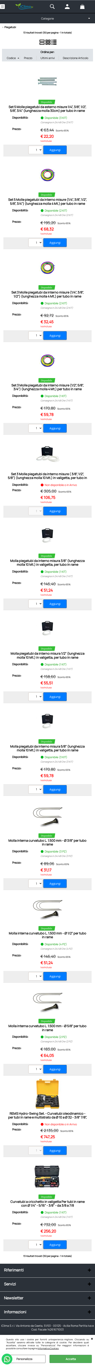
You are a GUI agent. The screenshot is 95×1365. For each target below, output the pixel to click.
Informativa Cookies (48, 1348)
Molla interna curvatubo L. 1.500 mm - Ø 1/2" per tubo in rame (47, 935)
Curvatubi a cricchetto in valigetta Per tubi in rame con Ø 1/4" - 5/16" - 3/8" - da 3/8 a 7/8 (47, 1203)
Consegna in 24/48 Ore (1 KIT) (57, 400)
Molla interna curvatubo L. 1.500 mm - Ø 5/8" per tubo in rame (47, 1028)
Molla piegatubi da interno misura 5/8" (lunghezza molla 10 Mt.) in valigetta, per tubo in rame (47, 748)
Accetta (71, 1359)
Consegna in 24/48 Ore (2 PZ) (56, 1041)
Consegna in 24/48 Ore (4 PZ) (56, 948)
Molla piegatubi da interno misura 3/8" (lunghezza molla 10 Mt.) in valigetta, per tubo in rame (47, 563)
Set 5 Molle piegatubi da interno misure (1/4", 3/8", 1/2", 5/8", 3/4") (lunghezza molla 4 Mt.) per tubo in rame (47, 201)
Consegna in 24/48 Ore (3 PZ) (56, 856)
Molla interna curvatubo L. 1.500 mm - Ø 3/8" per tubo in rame (47, 842)
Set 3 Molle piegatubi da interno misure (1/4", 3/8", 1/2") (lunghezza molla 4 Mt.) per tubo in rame (47, 294)
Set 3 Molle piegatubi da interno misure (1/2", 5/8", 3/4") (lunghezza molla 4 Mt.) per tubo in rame (47, 387)
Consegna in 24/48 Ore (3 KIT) (57, 122)
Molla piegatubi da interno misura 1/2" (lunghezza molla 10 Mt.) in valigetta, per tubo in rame (47, 655)
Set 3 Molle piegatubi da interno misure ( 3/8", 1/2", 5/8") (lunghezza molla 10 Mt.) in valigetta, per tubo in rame (47, 478)
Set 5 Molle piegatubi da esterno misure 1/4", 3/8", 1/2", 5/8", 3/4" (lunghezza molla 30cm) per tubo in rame (47, 109)
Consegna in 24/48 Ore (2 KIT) (57, 215)
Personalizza (24, 1359)
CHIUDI (92, 1339)
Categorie (47, 18)
